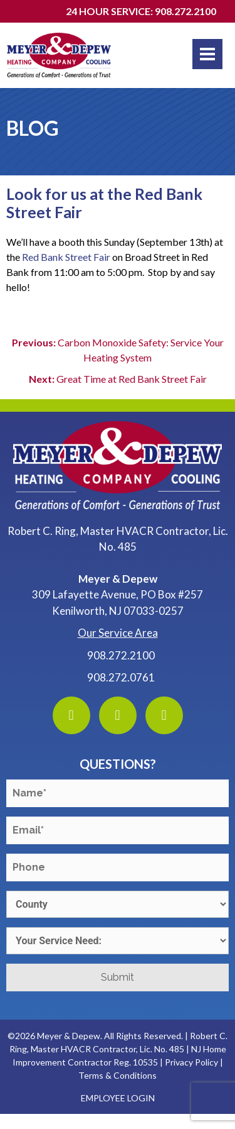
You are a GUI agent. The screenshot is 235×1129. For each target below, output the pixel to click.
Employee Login (118, 1098)
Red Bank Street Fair (66, 257)
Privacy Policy (191, 1062)
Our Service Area (118, 632)
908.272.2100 (121, 655)
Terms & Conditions (117, 1075)
